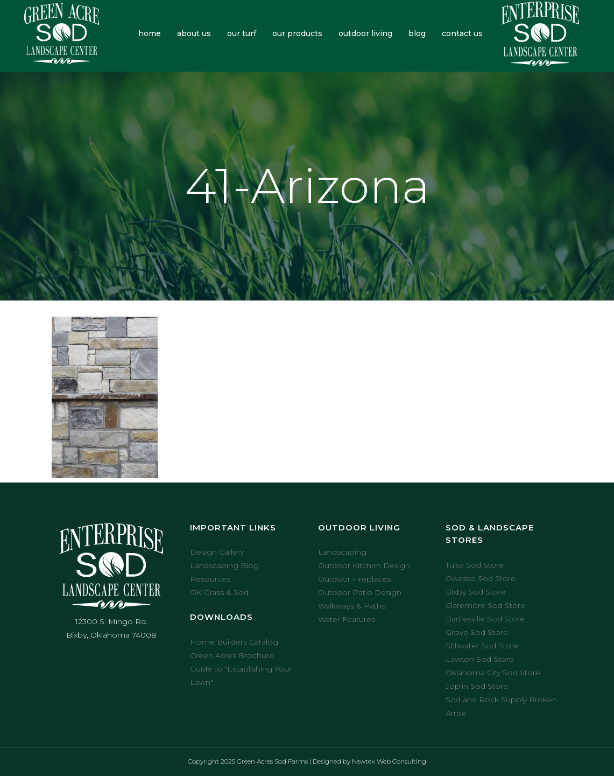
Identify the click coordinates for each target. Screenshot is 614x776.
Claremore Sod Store (485, 605)
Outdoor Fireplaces (354, 579)
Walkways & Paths (351, 606)
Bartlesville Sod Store (485, 619)
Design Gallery (217, 552)
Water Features (346, 619)
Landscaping (342, 552)
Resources (210, 579)
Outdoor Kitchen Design (364, 565)
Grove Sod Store (477, 632)
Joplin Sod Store (477, 686)
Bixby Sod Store (476, 592)
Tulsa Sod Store (475, 565)
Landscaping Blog (224, 565)
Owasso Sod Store (481, 578)
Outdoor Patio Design (359, 592)
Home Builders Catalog (234, 642)
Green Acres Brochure (232, 655)
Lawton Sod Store (480, 659)
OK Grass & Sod (219, 592)
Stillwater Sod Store (482, 646)
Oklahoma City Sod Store (493, 672)
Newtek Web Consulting (389, 761)
